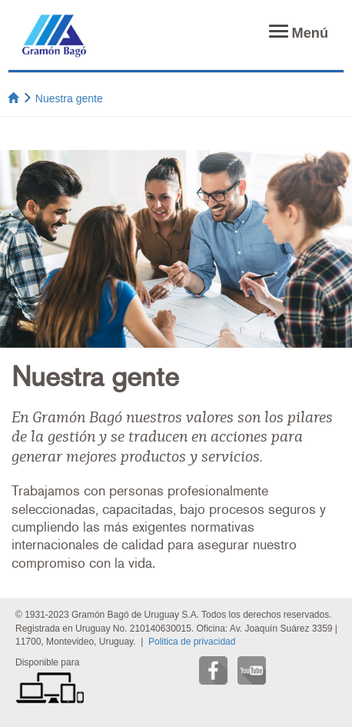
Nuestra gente (69, 98)
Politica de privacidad (191, 641)
